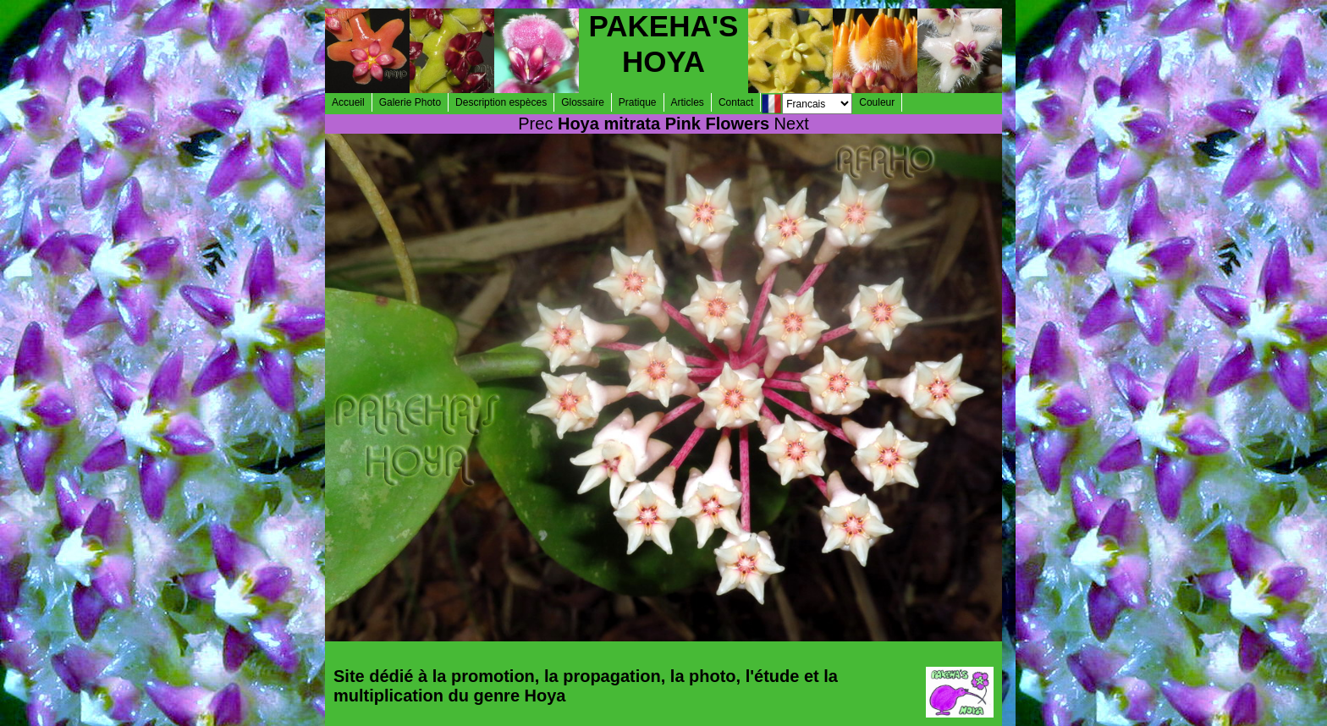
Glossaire (582, 102)
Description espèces (501, 102)
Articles (687, 102)
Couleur (877, 102)
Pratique (638, 102)
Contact (736, 102)
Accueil (348, 102)
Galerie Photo (410, 102)
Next (791, 123)
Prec (535, 123)
